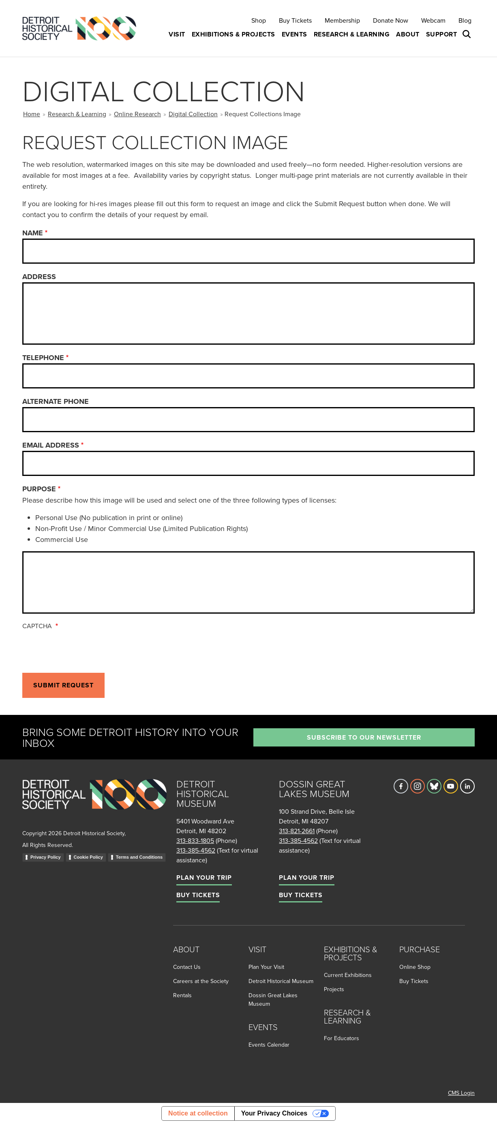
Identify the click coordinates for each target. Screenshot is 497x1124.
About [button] (408, 34)
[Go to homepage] (94, 803)
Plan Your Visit (266, 967)
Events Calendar (268, 1045)
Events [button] (294, 34)
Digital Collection (193, 113)
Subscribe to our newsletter (364, 737)
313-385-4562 (195, 850)
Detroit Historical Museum (280, 981)
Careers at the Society (201, 981)
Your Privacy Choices (274, 1113)
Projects (334, 989)
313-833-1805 (195, 840)
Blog (464, 20)
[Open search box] (467, 34)
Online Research (137, 113)
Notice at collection (198, 1113)
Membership (342, 20)
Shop (258, 20)
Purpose (39, 489)
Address (39, 276)
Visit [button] (177, 34)
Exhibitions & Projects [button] (233, 34)
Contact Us (187, 967)
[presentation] (84, 649)
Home (31, 113)
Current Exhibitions (348, 975)
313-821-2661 (297, 830)
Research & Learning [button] (352, 34)
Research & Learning (77, 113)
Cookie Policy (88, 857)
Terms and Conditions (139, 857)
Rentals (182, 995)
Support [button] (441, 34)
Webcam (433, 20)
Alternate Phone (55, 401)
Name (32, 233)
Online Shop (415, 967)
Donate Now (390, 20)
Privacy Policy (45, 857)
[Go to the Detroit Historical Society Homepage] (82, 29)
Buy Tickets (295, 20)
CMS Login (461, 1093)
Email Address (50, 445)
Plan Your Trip (204, 877)
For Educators (341, 1038)
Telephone (43, 357)
